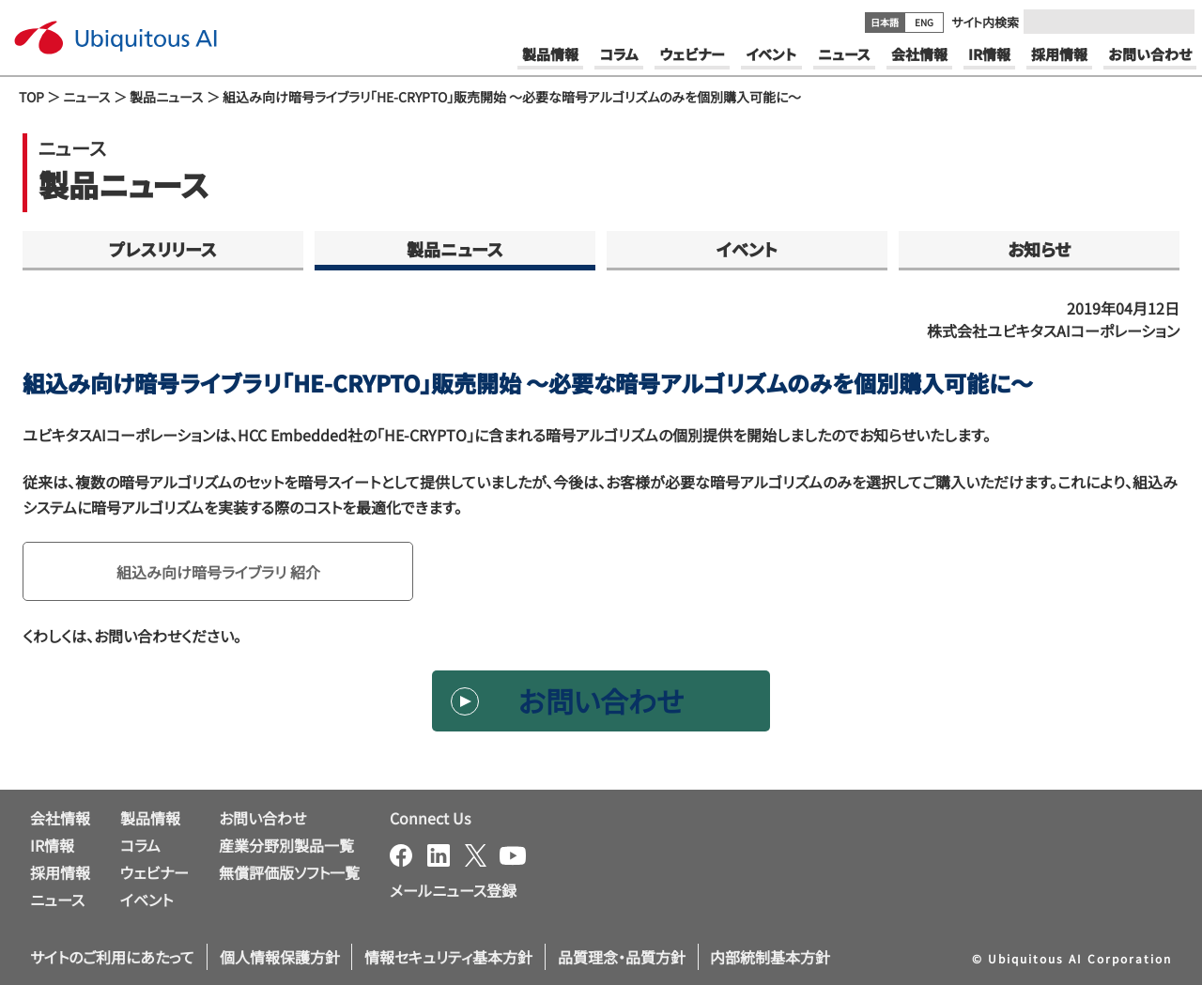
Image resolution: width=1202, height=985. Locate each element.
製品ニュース (167, 96)
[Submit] (1175, 21)
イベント (747, 249)
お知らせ (1039, 249)
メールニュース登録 (453, 890)
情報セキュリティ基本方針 (448, 957)
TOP (31, 96)
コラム (140, 845)
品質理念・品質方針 (622, 957)
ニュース (87, 96)
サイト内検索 (985, 22)
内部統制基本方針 (770, 957)
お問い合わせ (601, 700)
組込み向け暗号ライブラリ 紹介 (218, 572)
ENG (924, 22)
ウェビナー (154, 872)
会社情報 (60, 818)
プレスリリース (163, 249)
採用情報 (60, 872)
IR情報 (52, 845)
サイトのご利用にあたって (112, 957)
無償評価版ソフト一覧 (289, 872)
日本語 (885, 22)
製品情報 (150, 818)
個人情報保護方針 (280, 957)
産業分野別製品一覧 (286, 845)
